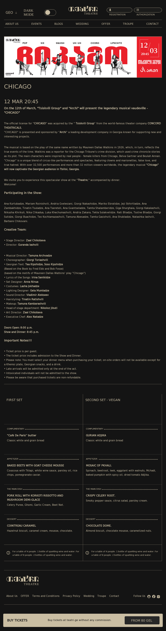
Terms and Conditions (45, 596)
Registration (117, 10)
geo (11, 13)
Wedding (88, 596)
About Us (12, 596)
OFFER (25, 596)
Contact (114, 596)
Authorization (145, 10)
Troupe (101, 596)
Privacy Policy (71, 596)
